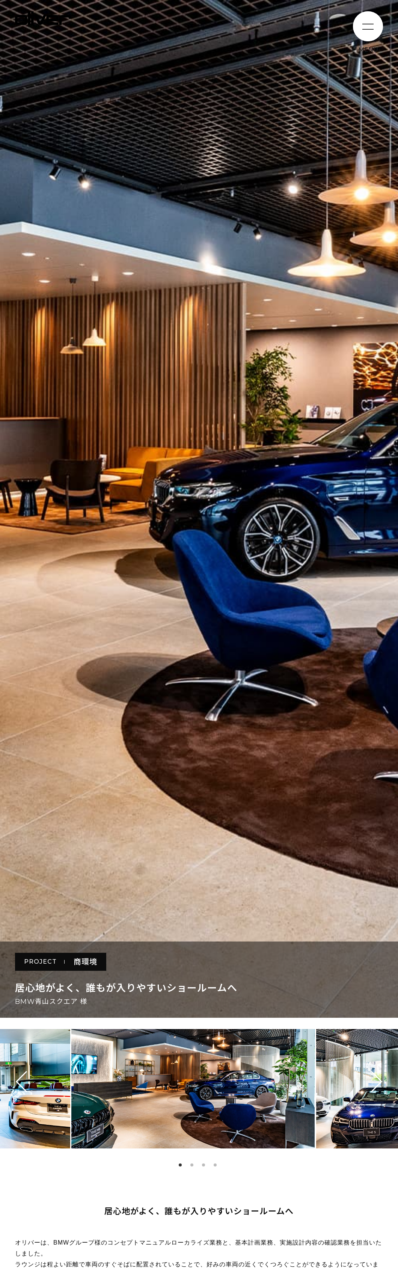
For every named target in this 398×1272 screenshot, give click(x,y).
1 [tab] (180, 1164)
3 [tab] (203, 1164)
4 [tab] (215, 1164)
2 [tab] (191, 1164)
